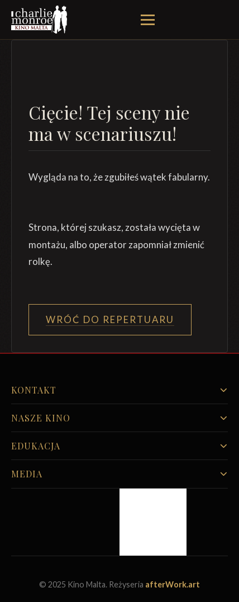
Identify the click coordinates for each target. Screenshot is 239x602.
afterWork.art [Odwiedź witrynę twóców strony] (172, 584)
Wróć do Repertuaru (110, 319)
